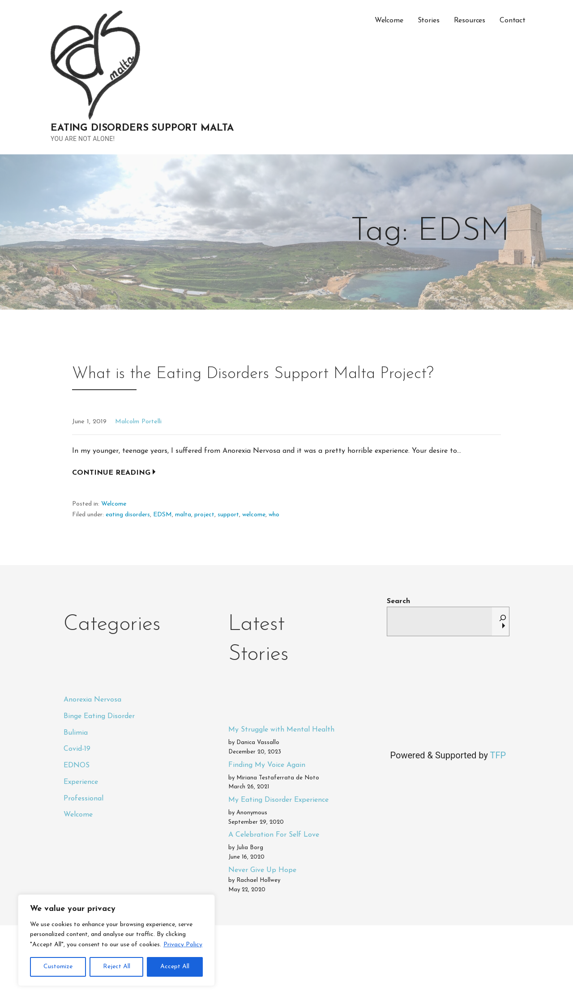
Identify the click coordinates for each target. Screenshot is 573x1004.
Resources (470, 20)
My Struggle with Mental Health (281, 729)
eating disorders (128, 514)
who (274, 514)
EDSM (162, 514)
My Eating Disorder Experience (278, 800)
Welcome (389, 20)
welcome (253, 514)
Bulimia (76, 732)
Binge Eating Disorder (99, 716)
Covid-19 (77, 749)
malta (183, 514)
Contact (513, 20)
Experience (81, 782)
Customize (58, 966)
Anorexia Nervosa (92, 699)
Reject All (116, 966)
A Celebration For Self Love (273, 834)
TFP (498, 755)
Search (398, 601)
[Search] (502, 621)
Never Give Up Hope (262, 870)
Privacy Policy (182, 944)
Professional (83, 798)
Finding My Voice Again (266, 765)
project (204, 514)
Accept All (174, 966)
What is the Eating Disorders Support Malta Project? (253, 374)
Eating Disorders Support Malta (142, 128)
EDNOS (77, 765)
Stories (429, 20)
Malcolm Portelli (138, 421)
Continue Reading (111, 472)
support (228, 514)
